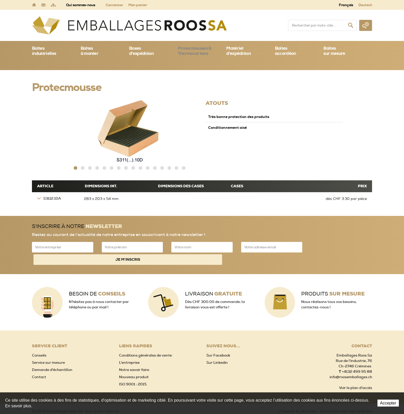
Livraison (213, 278)
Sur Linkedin (217, 347)
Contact (39, 361)
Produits (333, 278)
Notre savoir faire (134, 354)
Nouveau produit (134, 361)
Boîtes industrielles (44, 50)
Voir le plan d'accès (355, 372)
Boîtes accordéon (285, 50)
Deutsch (365, 5)
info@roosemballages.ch (351, 361)
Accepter (388, 403)
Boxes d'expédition (141, 50)
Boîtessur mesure (334, 50)
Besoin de (97, 278)
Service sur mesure (48, 347)
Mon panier (137, 5)
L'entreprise (129, 347)
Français (346, 5)
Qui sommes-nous (80, 5)
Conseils (39, 339)
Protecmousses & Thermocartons (195, 50)
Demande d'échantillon (52, 354)
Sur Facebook (218, 339)
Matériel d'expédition (238, 50)
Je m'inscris (341, 245)
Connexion (114, 5)
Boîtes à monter (90, 50)
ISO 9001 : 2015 (133, 368)
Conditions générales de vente (145, 339)
